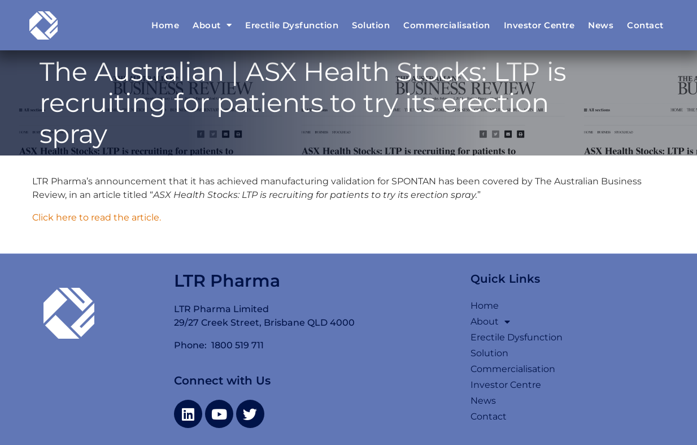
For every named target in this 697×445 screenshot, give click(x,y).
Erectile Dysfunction (291, 25)
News (600, 25)
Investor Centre (539, 25)
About (212, 25)
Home (165, 25)
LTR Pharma (227, 280)
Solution (371, 25)
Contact (645, 25)
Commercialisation (446, 25)
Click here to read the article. (96, 217)
